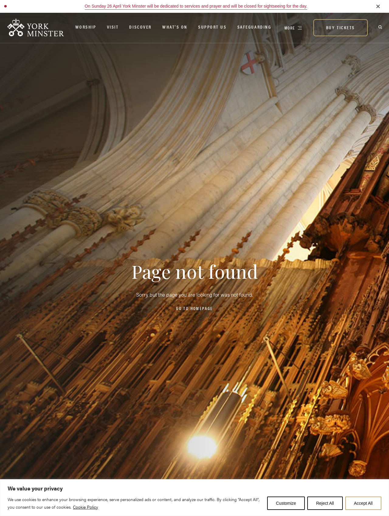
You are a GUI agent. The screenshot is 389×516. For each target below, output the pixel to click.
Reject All (325, 503)
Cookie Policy (85, 507)
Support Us (212, 26)
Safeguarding (254, 26)
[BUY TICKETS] (340, 27)
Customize (286, 503)
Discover (140, 26)
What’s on (175, 26)
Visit (113, 26)
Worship (85, 26)
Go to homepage (194, 308)
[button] (5, 6)
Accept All (363, 503)
